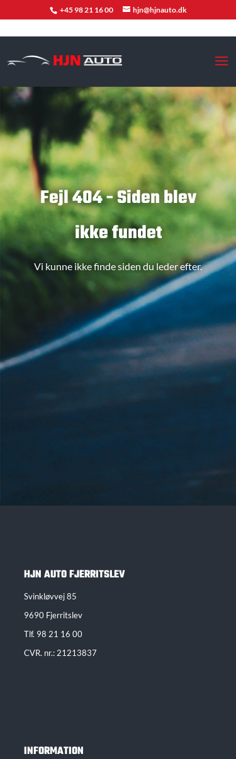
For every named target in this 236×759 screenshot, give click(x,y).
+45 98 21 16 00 (87, 9)
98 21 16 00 (59, 634)
